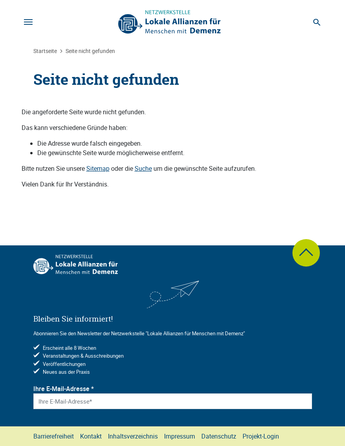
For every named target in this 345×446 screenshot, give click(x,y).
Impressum (179, 436)
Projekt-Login (261, 436)
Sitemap (98, 168)
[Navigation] (28, 22)
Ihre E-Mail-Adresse (63, 388)
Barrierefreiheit (53, 436)
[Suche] (317, 22)
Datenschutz (218, 436)
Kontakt (91, 436)
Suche (143, 168)
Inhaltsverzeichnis (133, 436)
